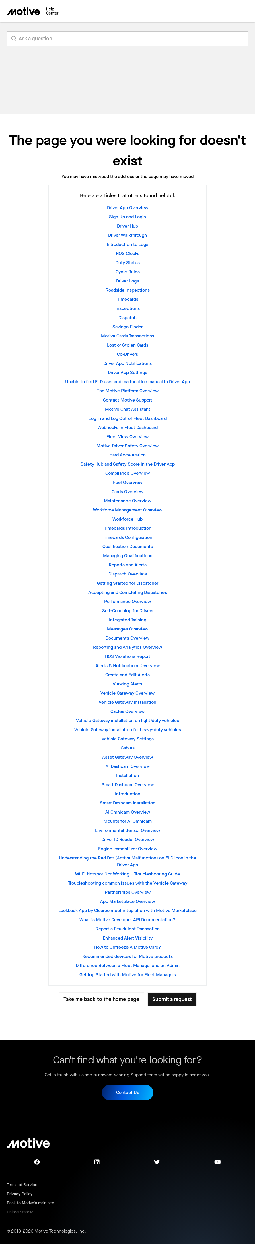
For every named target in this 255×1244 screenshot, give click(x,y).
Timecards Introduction (127, 528)
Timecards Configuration (127, 537)
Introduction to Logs (127, 244)
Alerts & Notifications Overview (128, 665)
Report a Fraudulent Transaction (128, 929)
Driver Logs (127, 281)
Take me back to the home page (101, 999)
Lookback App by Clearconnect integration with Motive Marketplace (127, 910)
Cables (128, 748)
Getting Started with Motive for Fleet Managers (127, 975)
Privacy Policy (19, 1194)
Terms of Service (22, 1185)
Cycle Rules (128, 272)
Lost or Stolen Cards (127, 345)
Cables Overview (127, 711)
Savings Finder (127, 327)
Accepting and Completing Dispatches (127, 592)
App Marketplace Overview (127, 901)
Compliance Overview (127, 473)
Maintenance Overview (127, 501)
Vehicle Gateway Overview (127, 693)
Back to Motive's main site (30, 1203)
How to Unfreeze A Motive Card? (127, 947)
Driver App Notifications (127, 363)
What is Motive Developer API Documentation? (127, 920)
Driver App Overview (127, 208)
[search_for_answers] (127, 38)
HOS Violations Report (127, 656)
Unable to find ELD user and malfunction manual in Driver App (127, 382)
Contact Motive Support (127, 400)
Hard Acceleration (128, 455)
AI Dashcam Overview (128, 766)
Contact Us (127, 1092)
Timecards (127, 299)
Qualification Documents (127, 546)
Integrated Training (127, 620)
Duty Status (128, 263)
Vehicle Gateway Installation (127, 702)
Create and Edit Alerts (127, 675)
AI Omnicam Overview (127, 812)
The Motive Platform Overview (128, 391)
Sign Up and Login (127, 217)
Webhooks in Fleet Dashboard (128, 427)
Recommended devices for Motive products (127, 956)
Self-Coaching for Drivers (127, 611)
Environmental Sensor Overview (127, 830)
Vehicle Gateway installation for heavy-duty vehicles (127, 730)
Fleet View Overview (127, 437)
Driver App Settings (127, 372)
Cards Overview (127, 491)
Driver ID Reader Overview (127, 839)
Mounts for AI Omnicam (128, 821)
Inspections (128, 308)
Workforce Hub (127, 519)
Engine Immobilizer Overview (127, 849)
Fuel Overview (127, 482)
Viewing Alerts (127, 684)
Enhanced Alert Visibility (128, 938)
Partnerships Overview (128, 892)
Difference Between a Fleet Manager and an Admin (128, 965)
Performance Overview (127, 601)
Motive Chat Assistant (127, 409)
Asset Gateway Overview (127, 757)
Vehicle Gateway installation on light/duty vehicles (127, 720)
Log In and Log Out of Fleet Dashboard (128, 418)
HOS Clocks (127, 253)
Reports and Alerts (128, 565)
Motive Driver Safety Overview (127, 446)
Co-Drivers (127, 354)
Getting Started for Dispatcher (127, 583)
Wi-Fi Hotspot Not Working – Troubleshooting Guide (127, 874)
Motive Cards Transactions (127, 336)
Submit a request (172, 999)
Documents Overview (127, 638)
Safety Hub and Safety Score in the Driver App (128, 464)
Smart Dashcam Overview (128, 785)
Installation (127, 775)
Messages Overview (127, 629)
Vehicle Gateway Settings (128, 739)
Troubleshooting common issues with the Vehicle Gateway (127, 883)
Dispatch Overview (127, 574)
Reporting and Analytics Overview (127, 647)
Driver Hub (127, 226)
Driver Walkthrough (127, 235)
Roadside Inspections (128, 290)
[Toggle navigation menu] (223, 11)
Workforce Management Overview (127, 510)
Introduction (127, 794)
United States (19, 1212)
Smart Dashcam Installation (127, 803)
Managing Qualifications (127, 556)
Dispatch (127, 318)
